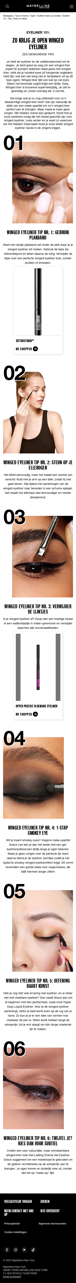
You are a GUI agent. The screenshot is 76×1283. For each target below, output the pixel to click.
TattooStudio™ (25, 340)
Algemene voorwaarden (52, 1223)
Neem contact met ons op (18, 1212)
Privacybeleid (12, 1223)
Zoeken (44, 1201)
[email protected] (12, 1276)
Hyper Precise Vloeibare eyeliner (37, 706)
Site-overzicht (50, 1211)
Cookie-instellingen (15, 1232)
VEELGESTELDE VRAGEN (18, 1201)
